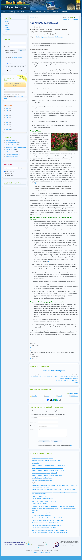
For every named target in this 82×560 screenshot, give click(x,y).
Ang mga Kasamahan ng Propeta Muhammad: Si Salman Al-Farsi (48, 465)
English (6, 21)
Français (7, 27)
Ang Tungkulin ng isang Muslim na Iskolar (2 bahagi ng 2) (46, 525)
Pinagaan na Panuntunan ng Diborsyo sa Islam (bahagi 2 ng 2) (47, 520)
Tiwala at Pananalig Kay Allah (39, 496)
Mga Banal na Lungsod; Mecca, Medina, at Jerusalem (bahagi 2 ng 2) (49, 532)
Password (6, 46)
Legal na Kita (35, 463)
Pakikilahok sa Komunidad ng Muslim (41, 512)
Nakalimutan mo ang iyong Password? (13, 55)
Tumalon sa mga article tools (70, 19)
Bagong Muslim (15, 6)
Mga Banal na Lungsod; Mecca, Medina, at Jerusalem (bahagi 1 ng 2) (49, 530)
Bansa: (32, 425)
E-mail (59, 396)
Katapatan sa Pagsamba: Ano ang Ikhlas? (42, 458)
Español (7, 25)
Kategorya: (32, 37)
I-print (46, 396)
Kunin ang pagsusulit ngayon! (54, 371)
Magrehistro (30, 11)
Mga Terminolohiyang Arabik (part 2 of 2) (41, 376)
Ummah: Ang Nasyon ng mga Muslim (41, 515)
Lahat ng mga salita (9, 171)
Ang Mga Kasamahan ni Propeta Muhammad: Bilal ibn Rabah (47, 468)
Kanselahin (57, 441)
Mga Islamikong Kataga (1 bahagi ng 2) (42, 478)
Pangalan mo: (33, 418)
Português (7, 29)
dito (71, 445)
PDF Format (73, 396)
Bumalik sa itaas (72, 393)
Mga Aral (38, 37)
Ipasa (44, 441)
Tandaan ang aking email (10, 52)
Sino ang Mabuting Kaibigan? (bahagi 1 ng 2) (43, 498)
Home (4, 11)
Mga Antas (39, 11)
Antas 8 (32, 17)
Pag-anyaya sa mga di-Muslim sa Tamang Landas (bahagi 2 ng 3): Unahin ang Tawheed (54, 489)
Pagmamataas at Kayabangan (39, 503)
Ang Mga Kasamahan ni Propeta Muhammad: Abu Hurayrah (47, 475)
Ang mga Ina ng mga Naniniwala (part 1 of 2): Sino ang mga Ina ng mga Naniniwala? (53, 506)
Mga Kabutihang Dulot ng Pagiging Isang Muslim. (44, 527)
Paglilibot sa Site (20, 11)
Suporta (11, 11)
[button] (4, 108)
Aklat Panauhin (64, 11)
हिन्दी (6, 31)
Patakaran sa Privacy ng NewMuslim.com (41, 552)
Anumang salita (8, 173)
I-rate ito (33, 396)
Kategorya (47, 11)
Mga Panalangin (59, 37)
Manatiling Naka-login (9, 50)
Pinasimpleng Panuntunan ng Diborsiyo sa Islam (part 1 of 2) (47, 517)
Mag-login (22, 50)
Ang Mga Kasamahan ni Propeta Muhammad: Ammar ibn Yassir (48, 470)
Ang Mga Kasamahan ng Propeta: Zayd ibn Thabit (44, 473)
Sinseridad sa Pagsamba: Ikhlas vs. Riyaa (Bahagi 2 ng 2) (46, 460)
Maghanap (56, 11)
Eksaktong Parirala (9, 175)
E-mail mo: (33, 422)
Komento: (33, 429)
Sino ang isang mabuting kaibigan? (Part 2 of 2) (44, 501)
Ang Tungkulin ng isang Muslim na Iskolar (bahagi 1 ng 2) (46, 522)
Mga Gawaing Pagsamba (47, 37)
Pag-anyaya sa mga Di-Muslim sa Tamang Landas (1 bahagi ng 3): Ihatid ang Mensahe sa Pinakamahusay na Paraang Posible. (66, 379)
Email (5, 43)
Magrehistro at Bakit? (17, 57)
